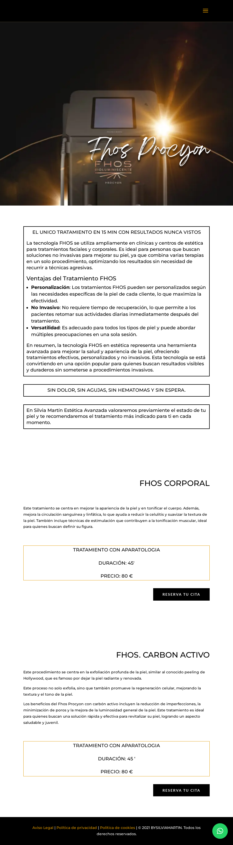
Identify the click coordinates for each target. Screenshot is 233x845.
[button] (220, 831)
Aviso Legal (42, 827)
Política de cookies (117, 827)
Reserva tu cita (182, 594)
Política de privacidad (77, 827)
